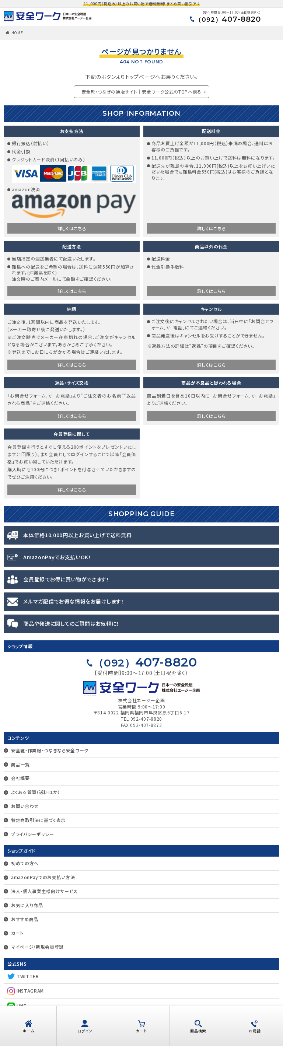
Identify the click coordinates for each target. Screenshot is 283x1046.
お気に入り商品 (27, 905)
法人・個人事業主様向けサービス (44, 891)
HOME (17, 32)
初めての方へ (25, 863)
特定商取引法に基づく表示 (38, 820)
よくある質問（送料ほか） (35, 792)
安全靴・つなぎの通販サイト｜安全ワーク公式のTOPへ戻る (141, 91)
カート (17, 933)
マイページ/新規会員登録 (37, 947)
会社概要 (20, 778)
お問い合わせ (25, 806)
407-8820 (228, 19)
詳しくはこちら (71, 228)
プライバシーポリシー (32, 834)
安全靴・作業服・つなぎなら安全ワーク (50, 750)
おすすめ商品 (24, 919)
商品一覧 (20, 764)
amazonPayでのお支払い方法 (43, 877)
